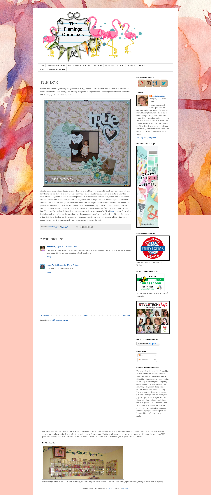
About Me (142, 65)
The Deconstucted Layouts (56, 65)
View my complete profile (146, 138)
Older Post (126, 316)
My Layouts (98, 65)
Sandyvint (114, 211)
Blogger (125, 488)
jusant (109, 488)
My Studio (120, 65)
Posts (141, 355)
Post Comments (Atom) (59, 320)
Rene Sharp (51, 247)
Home (42, 65)
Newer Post (45, 316)
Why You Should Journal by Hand (79, 65)
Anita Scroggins (158, 96)
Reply (49, 257)
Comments (143, 360)
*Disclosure (131, 65)
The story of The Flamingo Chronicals (52, 69)
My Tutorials (109, 65)
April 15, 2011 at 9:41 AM (69, 265)
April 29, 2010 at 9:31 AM (67, 247)
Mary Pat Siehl (53, 265)
